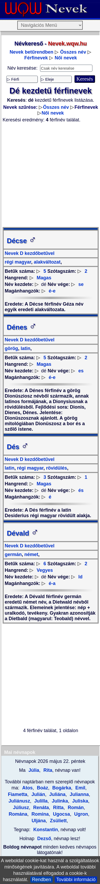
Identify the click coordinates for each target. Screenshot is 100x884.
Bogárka (61, 787)
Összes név (73, 52)
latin (24, 348)
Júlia (33, 770)
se (81, 284)
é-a (52, 583)
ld (80, 576)
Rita (47, 770)
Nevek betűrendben (31, 52)
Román (75, 807)
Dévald (22, 533)
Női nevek (66, 57)
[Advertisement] (49, 175)
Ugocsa (61, 814)
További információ (76, 879)
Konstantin (45, 829)
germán (13, 554)
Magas (44, 277)
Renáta (40, 807)
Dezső (44, 838)
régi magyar (18, 262)
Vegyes (45, 570)
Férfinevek (36, 57)
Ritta (58, 807)
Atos (27, 787)
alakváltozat (46, 262)
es (81, 370)
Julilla (40, 801)
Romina (39, 814)
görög (11, 348)
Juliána (56, 794)
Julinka (59, 801)
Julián (37, 794)
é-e (52, 291)
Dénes (22, 327)
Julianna (78, 794)
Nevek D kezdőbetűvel (29, 253)
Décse (21, 240)
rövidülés (56, 468)
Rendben (41, 879)
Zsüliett (58, 820)
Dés (18, 446)
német (30, 554)
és (81, 490)
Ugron (80, 814)
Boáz (42, 787)
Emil (79, 787)
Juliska (79, 801)
